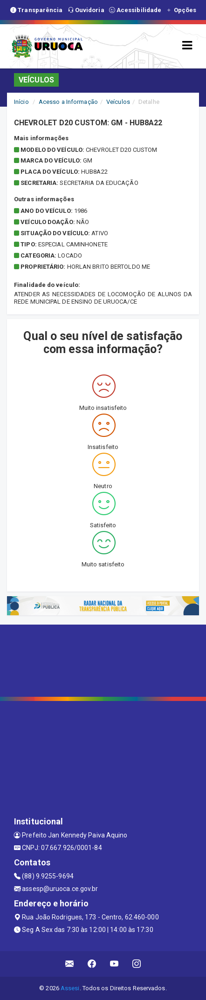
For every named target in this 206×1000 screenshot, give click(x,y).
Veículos (118, 101)
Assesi (70, 988)
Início (21, 101)
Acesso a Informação (68, 101)
